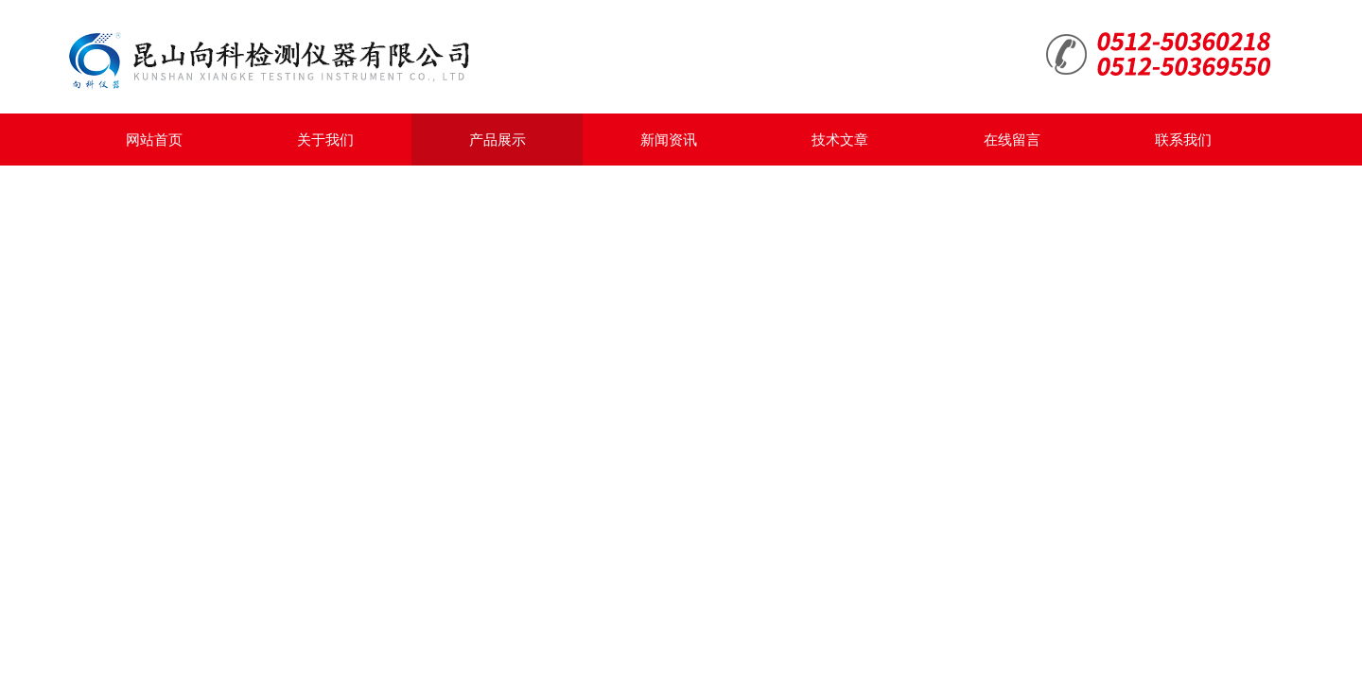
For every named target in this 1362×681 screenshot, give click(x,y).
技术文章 (840, 139)
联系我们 (1183, 139)
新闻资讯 (668, 139)
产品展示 (497, 139)
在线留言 (1012, 139)
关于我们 (325, 139)
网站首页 (154, 139)
